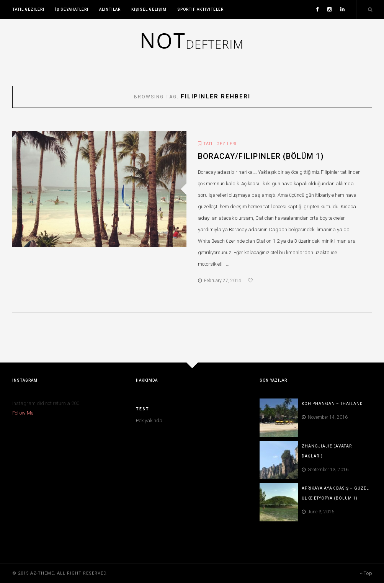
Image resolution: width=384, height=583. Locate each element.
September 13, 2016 (325, 469)
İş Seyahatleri (71, 9)
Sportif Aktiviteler (200, 9)
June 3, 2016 (318, 511)
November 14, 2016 (325, 417)
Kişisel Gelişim (149, 9)
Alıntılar (110, 9)
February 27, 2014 (219, 280)
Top (365, 573)
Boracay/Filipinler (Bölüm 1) (261, 156)
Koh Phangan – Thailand (332, 404)
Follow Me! (23, 413)
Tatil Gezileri (28, 9)
